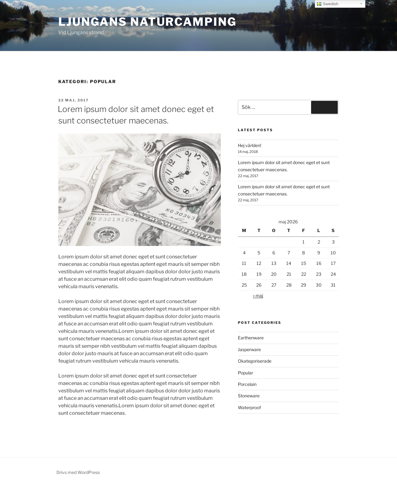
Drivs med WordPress (78, 472)
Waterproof (249, 407)
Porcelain (247, 384)
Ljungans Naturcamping (147, 22)
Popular (245, 372)
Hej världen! (249, 145)
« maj (258, 295)
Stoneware (249, 395)
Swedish (327, 4)
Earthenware (251, 337)
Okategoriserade (254, 361)
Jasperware (249, 349)
